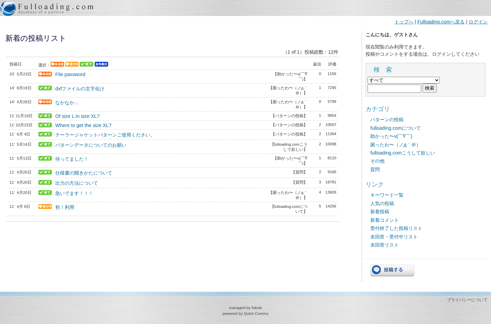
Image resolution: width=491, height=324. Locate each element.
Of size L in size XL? (77, 116)
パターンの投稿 (387, 119)
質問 (375, 169)
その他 (377, 161)
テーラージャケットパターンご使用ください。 (105, 135)
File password (70, 74)
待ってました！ (72, 159)
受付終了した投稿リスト (396, 228)
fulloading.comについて (395, 128)
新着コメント (384, 220)
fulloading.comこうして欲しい (402, 153)
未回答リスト (384, 245)
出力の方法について (76, 183)
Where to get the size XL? (83, 125)
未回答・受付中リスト (394, 236)
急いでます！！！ (74, 193)
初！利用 (64, 207)
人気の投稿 (382, 203)
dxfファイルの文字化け (79, 88)
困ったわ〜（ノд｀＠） (395, 144)
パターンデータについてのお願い (90, 145)
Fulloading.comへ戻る (441, 21)
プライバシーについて (467, 300)
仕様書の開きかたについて (83, 173)
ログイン (478, 21)
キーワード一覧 (387, 195)
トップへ (403, 21)
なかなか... (66, 102)
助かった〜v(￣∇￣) (391, 136)
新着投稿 (379, 211)
